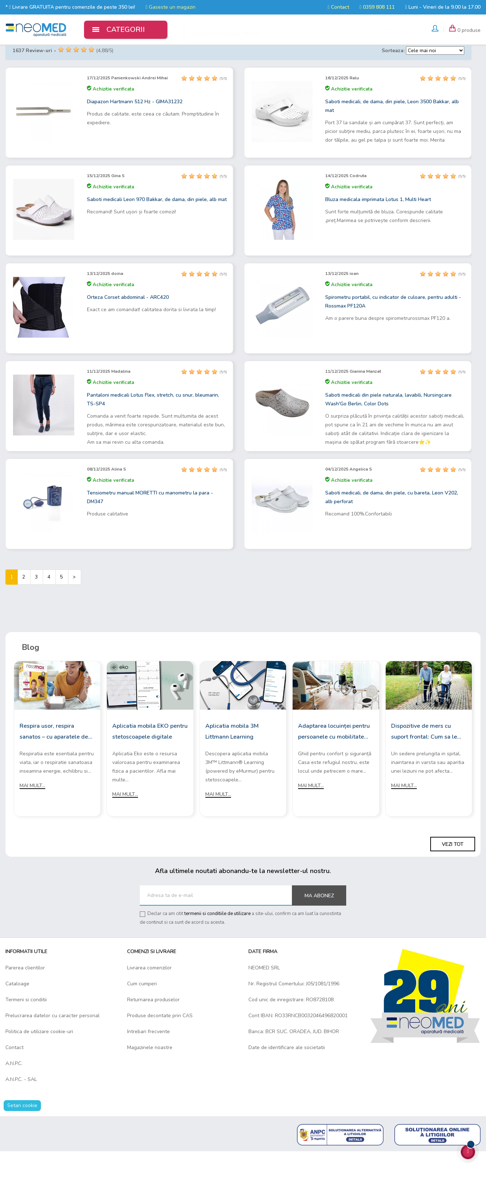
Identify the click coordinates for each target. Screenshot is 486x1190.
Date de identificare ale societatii (286, 1086)
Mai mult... (32, 824)
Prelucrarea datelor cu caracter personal (52, 1054)
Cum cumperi (142, 1022)
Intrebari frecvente (148, 1070)
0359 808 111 (377, 7)
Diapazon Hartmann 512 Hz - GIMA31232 (135, 140)
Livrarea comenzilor (149, 1006)
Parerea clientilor (25, 1006)
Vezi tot (453, 883)
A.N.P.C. (13, 1102)
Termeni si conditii (26, 1038)
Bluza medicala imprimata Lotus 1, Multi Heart (378, 238)
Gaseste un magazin (171, 7)
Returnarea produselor (153, 1038)
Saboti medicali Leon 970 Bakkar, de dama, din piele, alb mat (157, 238)
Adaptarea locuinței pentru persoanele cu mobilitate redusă (334, 771)
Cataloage (17, 1022)
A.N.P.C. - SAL (21, 1118)
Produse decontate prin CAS (160, 1054)
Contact (338, 7)
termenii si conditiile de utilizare (217, 952)
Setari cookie (22, 1144)
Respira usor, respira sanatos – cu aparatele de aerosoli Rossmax (54, 771)
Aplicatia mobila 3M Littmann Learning (232, 770)
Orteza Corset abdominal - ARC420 (128, 336)
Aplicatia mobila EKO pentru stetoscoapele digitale (150, 770)
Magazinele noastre (149, 1086)
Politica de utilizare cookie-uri (39, 1070)
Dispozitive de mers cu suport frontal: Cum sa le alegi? (424, 771)
